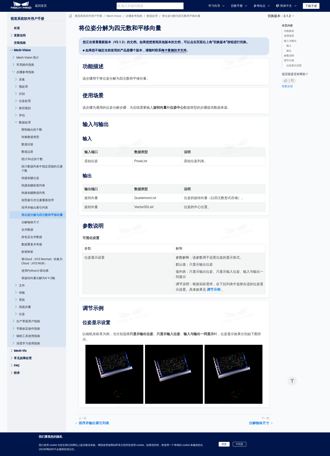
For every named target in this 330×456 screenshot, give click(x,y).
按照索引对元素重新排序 (37, 200)
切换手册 (237, 5)
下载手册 (311, 6)
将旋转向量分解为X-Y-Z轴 (38, 278)
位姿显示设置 (294, 65)
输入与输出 (290, 40)
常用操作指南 (25, 64)
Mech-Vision (22, 50)
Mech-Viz (20, 350)
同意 (224, 444)
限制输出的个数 (31, 129)
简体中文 (284, 5)
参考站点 (259, 5)
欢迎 (17, 28)
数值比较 (27, 144)
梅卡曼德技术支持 (173, 50)
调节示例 (289, 60)
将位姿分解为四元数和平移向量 (42, 215)
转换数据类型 (30, 137)
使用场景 (289, 35)
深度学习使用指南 (28, 343)
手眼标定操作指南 (28, 328)
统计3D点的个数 (32, 159)
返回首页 (41, 5)
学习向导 (214, 5)
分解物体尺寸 (30, 222)
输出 (288, 50)
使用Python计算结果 (35, 270)
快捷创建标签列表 (33, 185)
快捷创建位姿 (30, 178)
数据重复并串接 (31, 244)
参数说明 (289, 55)
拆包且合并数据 (31, 237)
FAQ (16, 365)
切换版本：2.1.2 (279, 16)
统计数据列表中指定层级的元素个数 (42, 168)
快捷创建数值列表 (33, 192)
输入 (288, 45)
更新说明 (20, 35)
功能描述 (289, 30)
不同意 (239, 444)
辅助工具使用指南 (28, 336)
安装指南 (20, 42)
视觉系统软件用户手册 (27, 19)
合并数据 (27, 229)
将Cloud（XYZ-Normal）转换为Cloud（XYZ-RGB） (42, 261)
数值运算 (27, 151)
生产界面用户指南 (28, 321)
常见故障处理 (23, 358)
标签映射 (27, 251)
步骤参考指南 (25, 72)
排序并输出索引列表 (34, 207)
